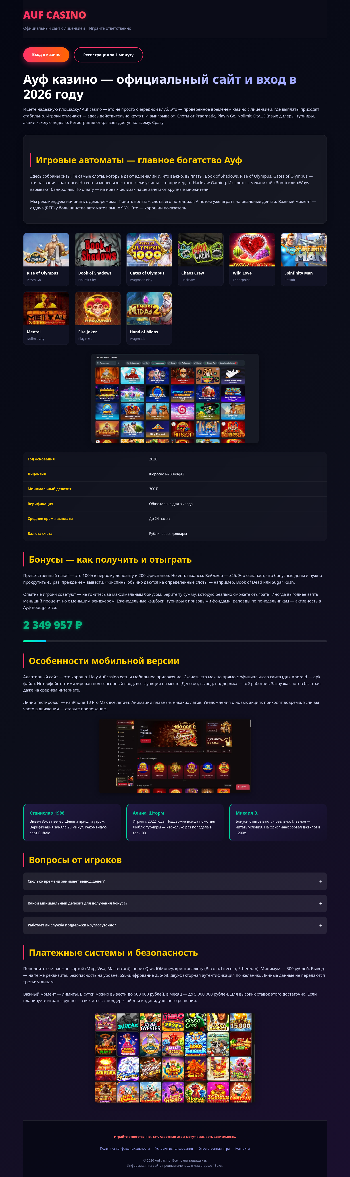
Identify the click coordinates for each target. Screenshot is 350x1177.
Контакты (242, 1148)
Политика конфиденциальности (125, 1148)
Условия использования (174, 1148)
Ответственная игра (214, 1148)
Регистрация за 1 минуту (108, 54)
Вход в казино (46, 54)
